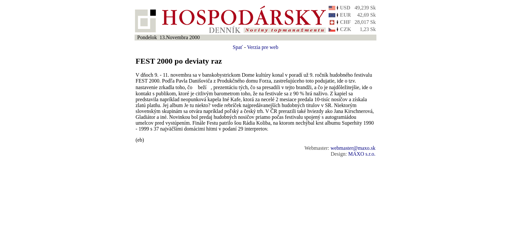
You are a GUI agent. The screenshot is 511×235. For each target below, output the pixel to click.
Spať (238, 47)
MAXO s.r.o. (361, 154)
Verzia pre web (262, 47)
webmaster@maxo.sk (352, 148)
